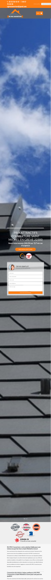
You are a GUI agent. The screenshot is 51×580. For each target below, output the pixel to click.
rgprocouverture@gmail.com (17, 6)
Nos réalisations (25, 249)
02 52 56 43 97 (13, 1)
